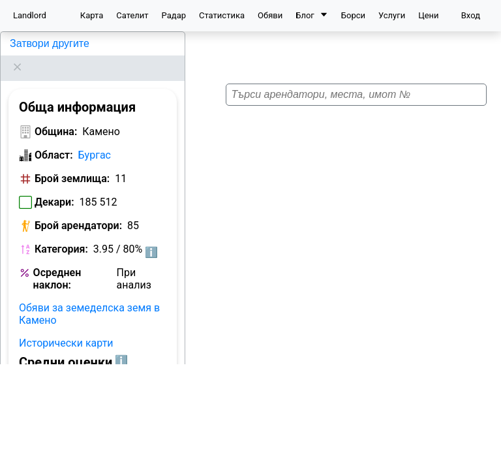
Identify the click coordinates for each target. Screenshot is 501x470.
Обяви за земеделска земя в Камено (89, 297)
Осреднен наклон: (57, 262)
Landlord (29, 15)
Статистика (222, 15)
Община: (56, 115)
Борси (353, 15)
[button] (345, 226)
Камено (26, 43)
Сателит (132, 15)
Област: (54, 139)
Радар (174, 15)
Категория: (61, 233)
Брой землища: (72, 162)
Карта (91, 15)
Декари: (54, 186)
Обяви (270, 15)
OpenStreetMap (433, 463)
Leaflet (379, 463)
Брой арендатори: (78, 209)
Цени (428, 15)
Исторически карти (66, 327)
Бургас (94, 139)
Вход (470, 15)
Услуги (391, 15)
